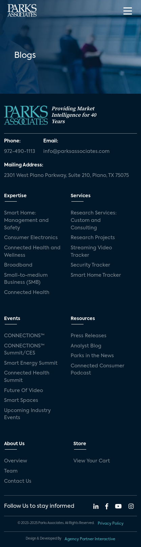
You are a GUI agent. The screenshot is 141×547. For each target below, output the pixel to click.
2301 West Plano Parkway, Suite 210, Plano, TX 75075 (66, 175)
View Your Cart (91, 461)
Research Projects (93, 237)
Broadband (18, 265)
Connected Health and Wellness (32, 252)
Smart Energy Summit (30, 363)
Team (11, 471)
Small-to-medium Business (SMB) (26, 279)
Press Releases (89, 336)
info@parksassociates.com (76, 151)
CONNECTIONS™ (24, 336)
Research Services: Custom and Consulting (94, 220)
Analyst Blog (86, 346)
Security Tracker (90, 265)
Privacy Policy (110, 524)
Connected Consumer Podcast (97, 370)
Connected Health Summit (26, 377)
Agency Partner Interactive (90, 539)
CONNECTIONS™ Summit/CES (24, 350)
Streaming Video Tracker (91, 252)
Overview (15, 461)
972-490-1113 (19, 151)
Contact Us (17, 481)
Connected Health (26, 292)
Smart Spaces (21, 400)
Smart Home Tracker (96, 275)
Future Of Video (23, 390)
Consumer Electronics (31, 237)
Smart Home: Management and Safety (26, 220)
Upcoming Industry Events (27, 414)
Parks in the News (92, 356)
